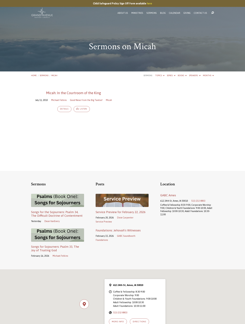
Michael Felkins (59, 100)
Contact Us (200, 13)
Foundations (102, 240)
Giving (186, 13)
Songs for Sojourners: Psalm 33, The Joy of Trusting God (55, 248)
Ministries (137, 13)
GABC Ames (168, 195)
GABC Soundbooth (126, 236)
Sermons (151, 13)
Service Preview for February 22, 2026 (120, 212)
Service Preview (104, 221)
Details (64, 109)
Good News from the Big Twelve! (86, 100)
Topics (160, 75)
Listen (81, 109)
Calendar (174, 13)
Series (171, 75)
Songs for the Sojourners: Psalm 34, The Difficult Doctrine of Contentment (56, 213)
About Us (123, 13)
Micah (54, 75)
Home (34, 75)
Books (182, 75)
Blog (163, 13)
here (149, 3)
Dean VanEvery (52, 221)
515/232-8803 (198, 201)
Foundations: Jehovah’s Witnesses (118, 230)
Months (208, 75)
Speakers (194, 75)
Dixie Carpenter (125, 217)
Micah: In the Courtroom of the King (73, 93)
